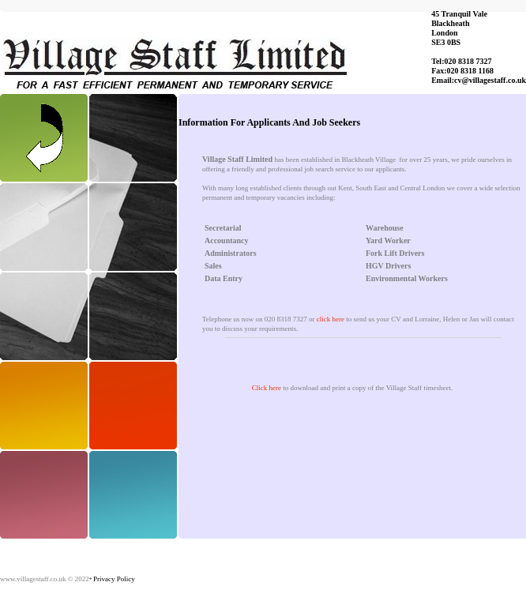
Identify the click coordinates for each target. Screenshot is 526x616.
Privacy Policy (114, 579)
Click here (266, 388)
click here (330, 319)
